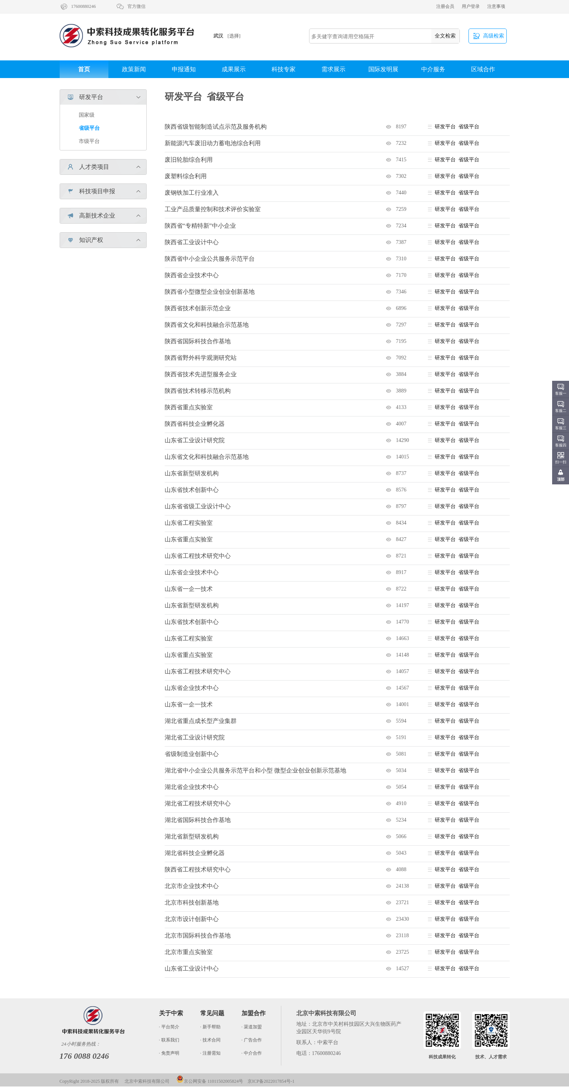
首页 (84, 69)
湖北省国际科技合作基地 (198, 820)
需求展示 (333, 69)
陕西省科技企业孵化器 (195, 424)
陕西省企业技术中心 (192, 275)
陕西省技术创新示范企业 (198, 308)
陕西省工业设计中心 (192, 242)
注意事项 (496, 6)
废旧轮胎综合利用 (189, 159)
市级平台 (89, 141)
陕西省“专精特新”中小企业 (200, 225)
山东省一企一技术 (189, 589)
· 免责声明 (169, 1053)
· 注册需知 (210, 1053)
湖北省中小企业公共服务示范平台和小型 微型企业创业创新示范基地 (255, 770)
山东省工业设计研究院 (195, 440)
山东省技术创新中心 (192, 490)
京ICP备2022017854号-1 (271, 1081)
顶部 (560, 479)
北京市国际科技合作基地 (198, 935)
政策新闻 (134, 69)
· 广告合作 (252, 1040)
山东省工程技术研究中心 (198, 556)
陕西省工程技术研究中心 (198, 869)
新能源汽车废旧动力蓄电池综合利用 (213, 143)
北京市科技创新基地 (192, 902)
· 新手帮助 (210, 1026)
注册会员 (445, 6)
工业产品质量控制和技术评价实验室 (213, 209)
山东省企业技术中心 (192, 572)
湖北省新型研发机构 (192, 836)
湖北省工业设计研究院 (195, 737)
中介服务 (433, 69)
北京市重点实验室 (189, 952)
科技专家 (284, 69)
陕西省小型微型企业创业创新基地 (210, 292)
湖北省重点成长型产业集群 (201, 721)
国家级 (87, 115)
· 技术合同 (210, 1040)
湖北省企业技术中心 (192, 787)
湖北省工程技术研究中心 (198, 803)
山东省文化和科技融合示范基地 (207, 457)
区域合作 (483, 69)
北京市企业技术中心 (192, 886)
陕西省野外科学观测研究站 (201, 358)
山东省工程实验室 (189, 523)
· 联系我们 (169, 1040)
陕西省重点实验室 (189, 407)
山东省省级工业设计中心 (198, 506)
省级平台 (89, 128)
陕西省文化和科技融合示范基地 (207, 325)
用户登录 (471, 6)
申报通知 (184, 69)
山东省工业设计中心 (192, 968)
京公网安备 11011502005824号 (209, 1081)
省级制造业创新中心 (192, 754)
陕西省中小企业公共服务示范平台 (210, 258)
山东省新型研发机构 (192, 473)
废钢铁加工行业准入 (192, 192)
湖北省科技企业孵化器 (195, 853)
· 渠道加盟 (252, 1026)
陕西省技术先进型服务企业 (201, 374)
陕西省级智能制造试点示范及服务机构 (216, 126)
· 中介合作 (252, 1053)
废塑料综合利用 (186, 176)
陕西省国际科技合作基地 (198, 341)
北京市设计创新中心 (192, 919)
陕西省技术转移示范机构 (198, 391)
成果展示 (234, 69)
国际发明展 (383, 69)
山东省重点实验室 (189, 539)
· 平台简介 (169, 1026)
